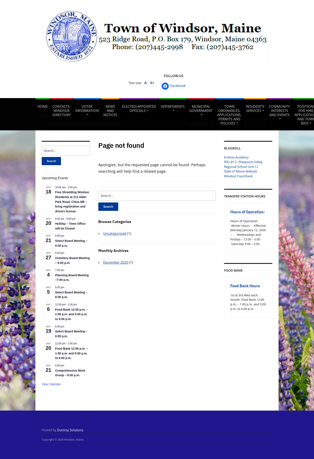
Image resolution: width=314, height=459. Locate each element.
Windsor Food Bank (238, 176)
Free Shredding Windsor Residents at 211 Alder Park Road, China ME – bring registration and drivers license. (72, 202)
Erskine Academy (236, 157)
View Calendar (51, 384)
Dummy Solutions (70, 430)
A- (146, 82)
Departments (173, 106)
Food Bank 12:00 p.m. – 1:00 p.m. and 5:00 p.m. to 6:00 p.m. (71, 314)
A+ (152, 82)
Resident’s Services (255, 108)
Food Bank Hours (245, 285)
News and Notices (110, 110)
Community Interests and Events (279, 110)
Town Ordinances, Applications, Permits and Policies (229, 115)
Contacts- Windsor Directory (61, 110)
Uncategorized (114, 233)
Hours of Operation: (247, 211)
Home (43, 106)
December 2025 (115, 262)
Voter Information (87, 108)
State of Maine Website (240, 171)
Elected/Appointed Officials (139, 108)
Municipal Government (201, 108)
